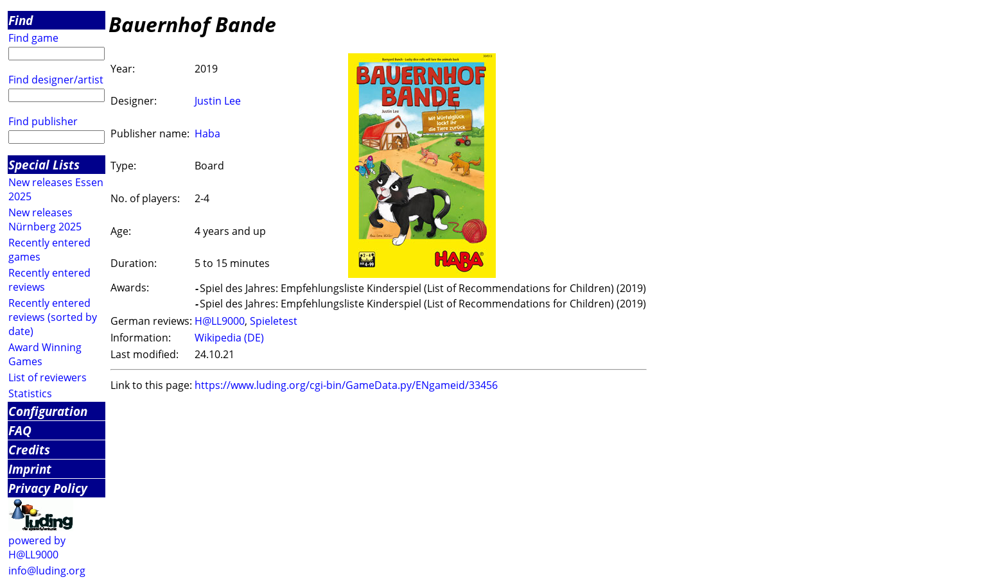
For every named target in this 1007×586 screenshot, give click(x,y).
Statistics (30, 393)
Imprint (29, 469)
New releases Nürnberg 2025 (45, 219)
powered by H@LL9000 (37, 547)
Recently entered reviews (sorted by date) (52, 317)
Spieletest (273, 321)
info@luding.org (46, 571)
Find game (33, 38)
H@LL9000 (220, 321)
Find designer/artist (55, 80)
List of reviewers (47, 377)
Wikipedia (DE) (229, 338)
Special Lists (44, 164)
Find (20, 20)
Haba (207, 133)
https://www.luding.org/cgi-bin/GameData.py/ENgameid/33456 (346, 385)
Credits (29, 449)
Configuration (47, 411)
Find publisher (43, 121)
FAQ (19, 430)
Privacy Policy (47, 488)
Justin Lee (218, 101)
